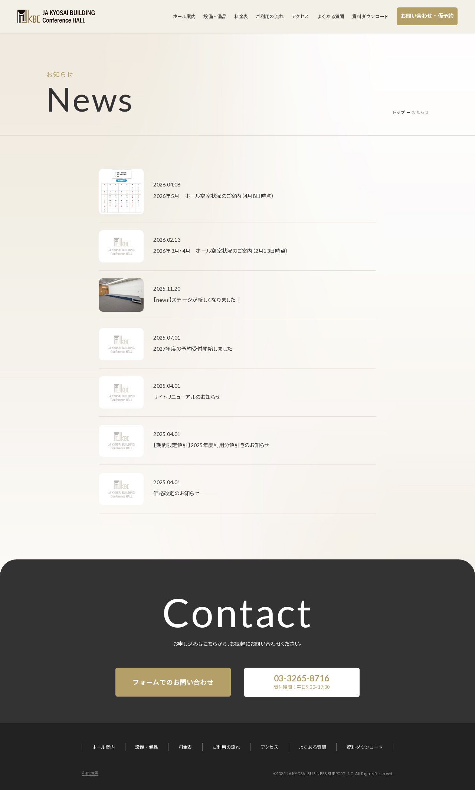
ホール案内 (184, 16)
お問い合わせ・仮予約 (427, 16)
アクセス (300, 16)
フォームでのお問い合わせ (172, 682)
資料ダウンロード (370, 16)
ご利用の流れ (269, 16)
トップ (398, 112)
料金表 (241, 16)
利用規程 (90, 773)
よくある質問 (330, 16)
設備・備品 (214, 16)
